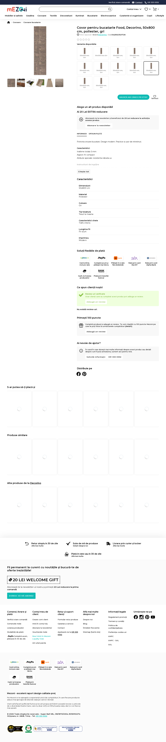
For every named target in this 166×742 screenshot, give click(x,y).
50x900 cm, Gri (84, 78)
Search (109, 9)
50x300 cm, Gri (151, 52)
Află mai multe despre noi (90, 606)
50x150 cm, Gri (101, 52)
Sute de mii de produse (85, 537)
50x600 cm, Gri (118, 65)
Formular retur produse (68, 613)
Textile (51, 16)
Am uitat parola (39, 637)
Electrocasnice (108, 16)
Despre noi (88, 613)
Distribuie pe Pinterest (84, 368)
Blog (85, 617)
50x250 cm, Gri (134, 52)
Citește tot (83, 165)
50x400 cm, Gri (84, 65)
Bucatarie (91, 16)
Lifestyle (160, 16)
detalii (62, 2)
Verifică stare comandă (119, 2)
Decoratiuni (64, 16)
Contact (138, 2)
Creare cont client (40, 613)
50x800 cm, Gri (151, 65)
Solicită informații (96, 351)
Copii (149, 16)
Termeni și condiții (116, 615)
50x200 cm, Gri (118, 52)
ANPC (110, 630)
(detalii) (128, 320)
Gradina (26, 16)
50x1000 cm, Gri (101, 78)
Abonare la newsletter (98, 119)
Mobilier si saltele (10, 16)
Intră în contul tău (40, 617)
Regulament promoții (117, 611)
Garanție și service (65, 617)
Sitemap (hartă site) (91, 626)
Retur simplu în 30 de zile (44, 537)
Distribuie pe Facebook (79, 368)
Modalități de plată (15, 626)
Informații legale (117, 605)
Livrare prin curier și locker (127, 537)
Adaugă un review (96, 296)
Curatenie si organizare (130, 16)
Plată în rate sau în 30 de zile (86, 547)
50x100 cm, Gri (84, 52)
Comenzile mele (14, 617)
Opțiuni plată (95, 127)
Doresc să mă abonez (21, 589)
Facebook (136, 611)
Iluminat (78, 16)
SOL (110, 638)
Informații (82, 127)
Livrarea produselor (15, 622)
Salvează (154, 92)
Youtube (153, 611)
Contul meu (133, 9)
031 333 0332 (153, 2)
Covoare (39, 16)
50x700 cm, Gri (134, 65)
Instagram (141, 611)
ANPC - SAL (113, 634)
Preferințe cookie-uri (117, 626)
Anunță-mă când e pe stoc (133, 91)
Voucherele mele (39, 626)
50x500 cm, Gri (101, 65)
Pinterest (147, 611)
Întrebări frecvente (91, 622)
